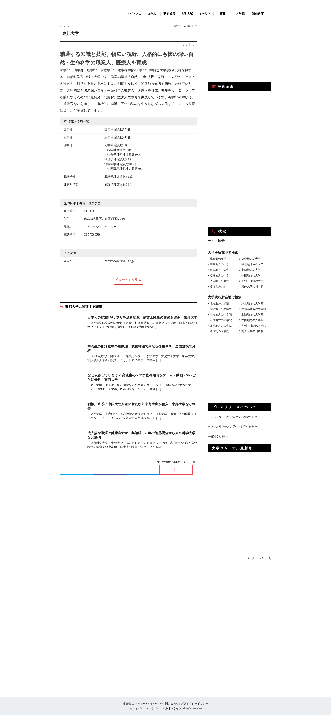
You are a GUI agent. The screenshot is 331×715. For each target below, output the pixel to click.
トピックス (133, 13)
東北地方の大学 (251, 258)
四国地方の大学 (219, 281)
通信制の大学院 (219, 331)
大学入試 (187, 13)
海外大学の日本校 (252, 286)
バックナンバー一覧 (258, 558)
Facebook (157, 703)
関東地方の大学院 (221, 309)
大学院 (240, 13)
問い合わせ (172, 703)
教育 (222, 13)
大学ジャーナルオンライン (165, 708)
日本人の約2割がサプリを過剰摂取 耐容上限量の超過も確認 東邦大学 (142, 317)
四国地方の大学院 (221, 325)
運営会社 (128, 703)
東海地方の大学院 (221, 314)
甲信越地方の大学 (252, 264)
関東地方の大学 (219, 264)
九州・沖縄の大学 (252, 281)
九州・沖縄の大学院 (253, 325)
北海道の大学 (218, 258)
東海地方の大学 (219, 269)
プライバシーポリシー (194, 703)
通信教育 (258, 13)
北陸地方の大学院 (252, 314)
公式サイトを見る (128, 279)
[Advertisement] (239, 50)
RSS (138, 703)
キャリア (205, 13)
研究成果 (169, 13)
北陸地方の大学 (251, 269)
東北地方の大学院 (252, 303)
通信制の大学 (218, 286)
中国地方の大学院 (252, 320)
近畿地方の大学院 (221, 320)
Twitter (146, 703)
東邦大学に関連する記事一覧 (176, 462)
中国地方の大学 (251, 275)
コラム (151, 13)
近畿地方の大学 (219, 275)
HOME (63, 26)
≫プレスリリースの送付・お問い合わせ (232, 426)
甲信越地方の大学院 (253, 309)
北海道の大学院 (219, 303)
